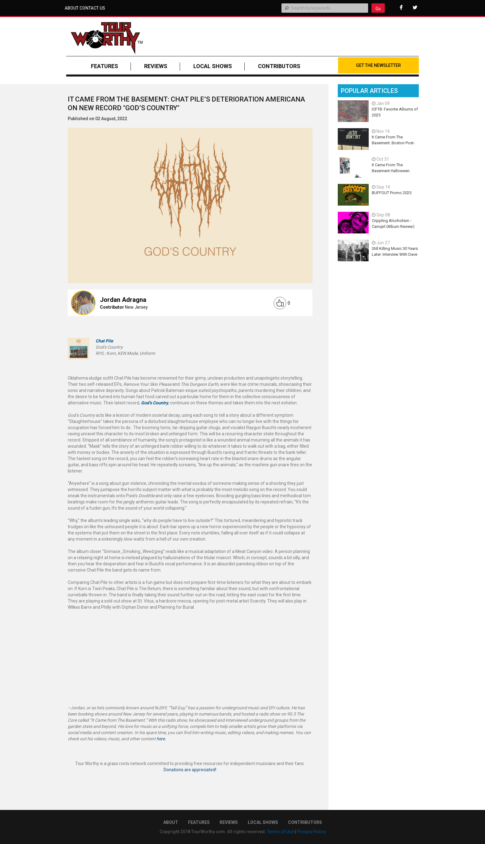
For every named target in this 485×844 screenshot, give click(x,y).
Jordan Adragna (123, 299)
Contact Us (92, 8)
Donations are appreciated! (190, 769)
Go (378, 8)
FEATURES (104, 66)
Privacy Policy (311, 831)
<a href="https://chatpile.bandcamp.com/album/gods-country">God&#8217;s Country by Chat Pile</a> (190, 647)
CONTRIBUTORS (279, 66)
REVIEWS (155, 66)
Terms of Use (280, 831)
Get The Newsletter (378, 65)
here (161, 738)
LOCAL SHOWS (212, 66)
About (72, 8)
